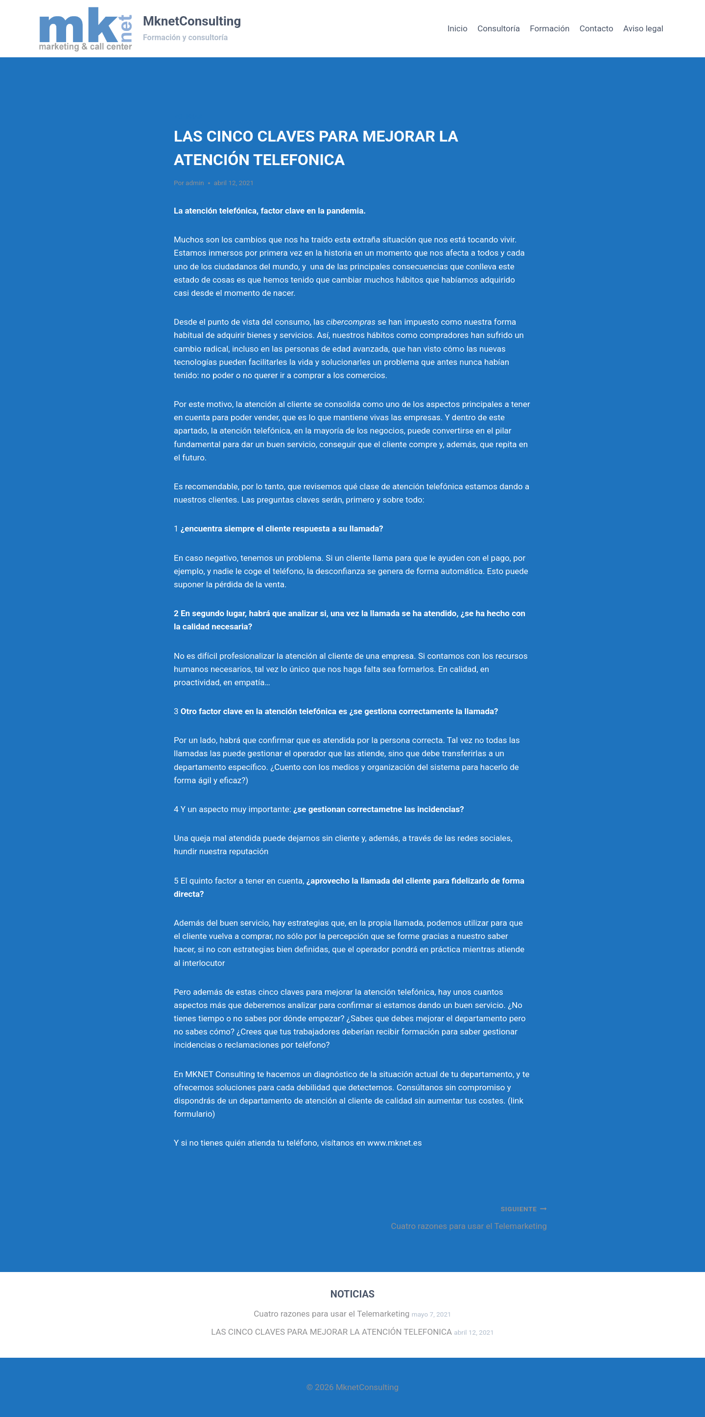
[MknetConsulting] (139, 28)
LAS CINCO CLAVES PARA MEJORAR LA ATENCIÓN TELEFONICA (331, 1332)
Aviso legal (643, 28)
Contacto (596, 28)
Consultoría (498, 28)
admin (195, 183)
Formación (549, 28)
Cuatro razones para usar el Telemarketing (454, 1216)
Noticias (188, 116)
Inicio (457, 28)
